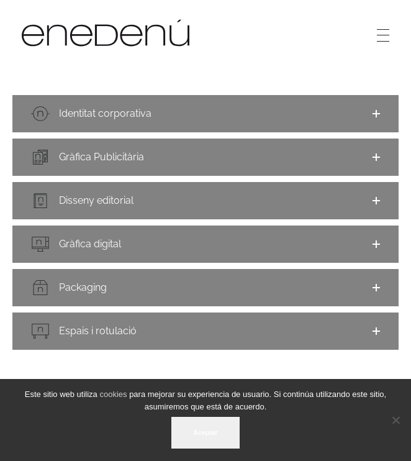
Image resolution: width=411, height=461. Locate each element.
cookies (113, 394)
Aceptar (205, 432)
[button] (205, 113)
